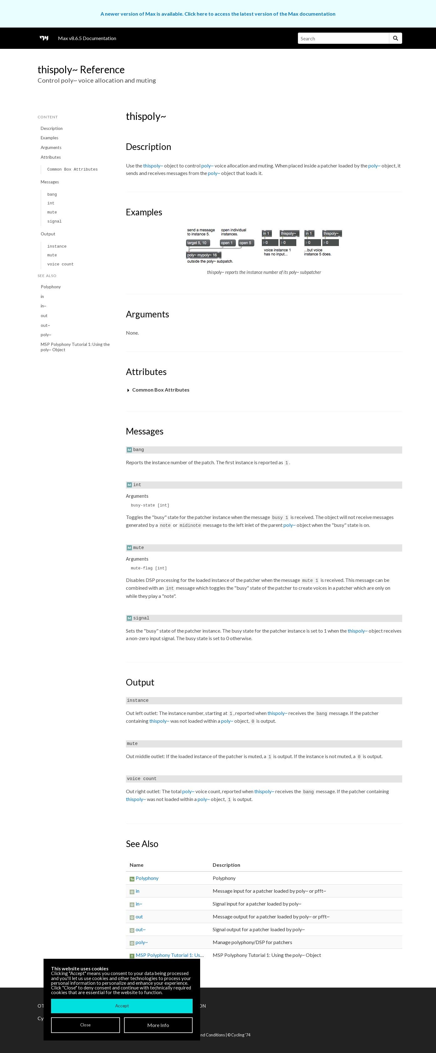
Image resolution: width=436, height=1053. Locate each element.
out (44, 315)
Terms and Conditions (205, 1034)
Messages (50, 181)
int (50, 203)
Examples (49, 137)
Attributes (51, 157)
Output (48, 233)
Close (85, 1024)
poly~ (46, 334)
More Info (158, 1025)
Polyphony (51, 286)
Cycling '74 (240, 1034)
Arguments (51, 147)
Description (52, 128)
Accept (122, 1005)
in (42, 296)
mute (52, 212)
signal (54, 221)
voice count (60, 264)
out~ (45, 325)
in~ (43, 305)
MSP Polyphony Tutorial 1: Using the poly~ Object (75, 347)
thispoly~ (153, 165)
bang (52, 194)
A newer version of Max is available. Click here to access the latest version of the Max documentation (218, 14)
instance (56, 246)
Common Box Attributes (72, 169)
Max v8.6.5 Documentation (87, 38)
